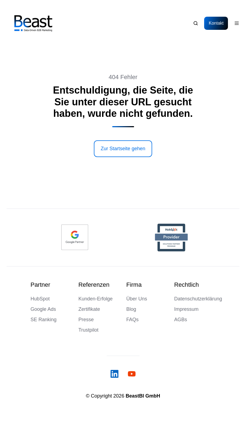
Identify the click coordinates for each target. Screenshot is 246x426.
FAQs (132, 319)
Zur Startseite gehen (123, 148)
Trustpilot (89, 330)
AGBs (180, 319)
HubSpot (40, 299)
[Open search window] (195, 23)
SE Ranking (44, 319)
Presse (86, 319)
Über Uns (136, 299)
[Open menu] (236, 23)
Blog (131, 309)
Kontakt (216, 23)
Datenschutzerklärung (198, 299)
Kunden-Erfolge (96, 299)
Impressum (186, 309)
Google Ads (43, 309)
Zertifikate (89, 309)
